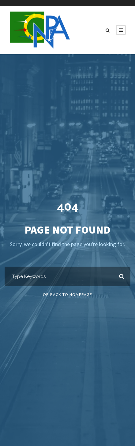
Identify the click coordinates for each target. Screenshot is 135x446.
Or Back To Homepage (67, 294)
